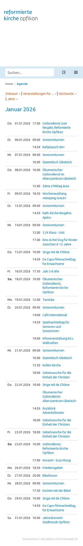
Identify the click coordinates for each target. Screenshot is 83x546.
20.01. (22, 307)
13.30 (36, 365)
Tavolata (48, 299)
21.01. (22, 350)
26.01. (22, 468)
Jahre (11, 99)
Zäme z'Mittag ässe (55, 186)
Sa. (10, 518)
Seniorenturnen (53, 140)
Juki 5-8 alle (50, 271)
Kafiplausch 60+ (53, 147)
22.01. (22, 385)
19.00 (36, 338)
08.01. (22, 170)
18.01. (22, 279)
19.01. (22, 299)
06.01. (22, 140)
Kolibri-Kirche (51, 365)
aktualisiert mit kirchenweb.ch (59, 539)
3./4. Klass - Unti (53, 232)
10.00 (36, 162)
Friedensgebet (52, 468)
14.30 (36, 147)
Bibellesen (49, 475)
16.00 (36, 518)
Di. (9, 140)
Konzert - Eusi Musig (56, 460)
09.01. (22, 193)
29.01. (22, 498)
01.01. (22, 123)
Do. (10, 123)
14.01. (22, 225)
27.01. (22, 475)
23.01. (22, 432)
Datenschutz (31, 539)
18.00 (36, 373)
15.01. (22, 252)
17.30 (36, 271)
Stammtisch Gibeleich (57, 162)
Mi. (10, 155)
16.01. (22, 271)
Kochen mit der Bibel (56, 490)
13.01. (22, 206)
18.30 (36, 193)
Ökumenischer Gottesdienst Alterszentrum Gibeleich (59, 397)
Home (9, 83)
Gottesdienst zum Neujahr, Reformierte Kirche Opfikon (56, 128)
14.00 (36, 315)
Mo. (10, 299)
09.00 (36, 140)
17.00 (36, 123)
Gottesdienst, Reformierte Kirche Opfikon (55, 448)
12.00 (36, 186)
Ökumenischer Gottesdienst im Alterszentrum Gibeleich (59, 174)
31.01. (22, 518)
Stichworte (66, 93)
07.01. (22, 155)
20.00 (36, 475)
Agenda (22, 83)
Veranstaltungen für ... (38, 93)
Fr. (9, 193)
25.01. (22, 444)
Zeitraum (11, 93)
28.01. (22, 483)
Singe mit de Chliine (55, 252)
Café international (54, 315)
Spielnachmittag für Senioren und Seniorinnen (55, 327)
